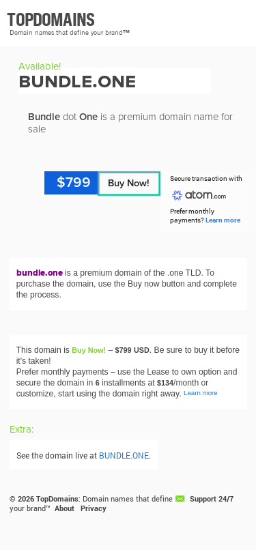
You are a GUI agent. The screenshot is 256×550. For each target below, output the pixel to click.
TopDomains (57, 499)
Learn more (222, 220)
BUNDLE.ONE (124, 455)
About (64, 508)
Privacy (93, 508)
